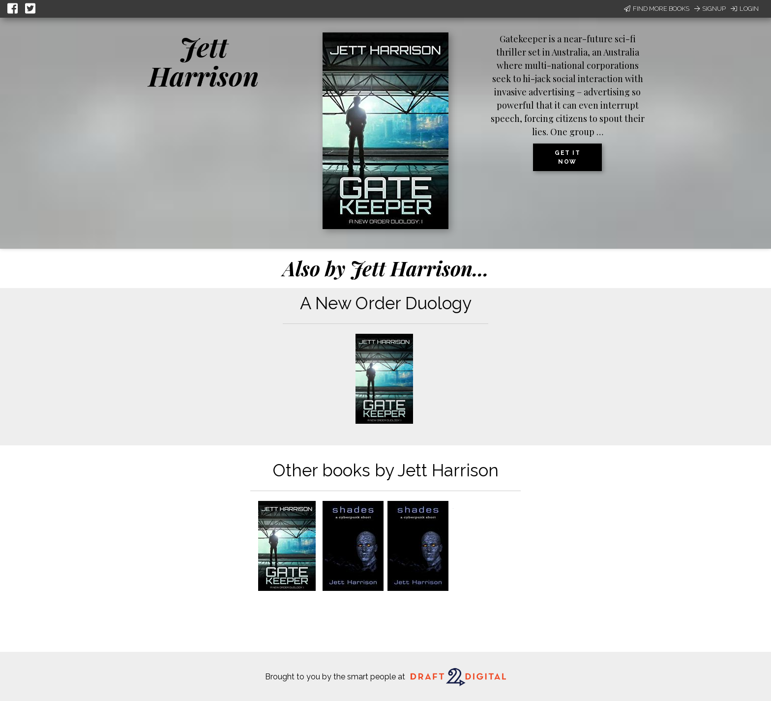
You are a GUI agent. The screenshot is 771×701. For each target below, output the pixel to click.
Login (745, 8)
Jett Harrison (203, 61)
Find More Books (656, 8)
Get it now (567, 157)
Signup (710, 8)
